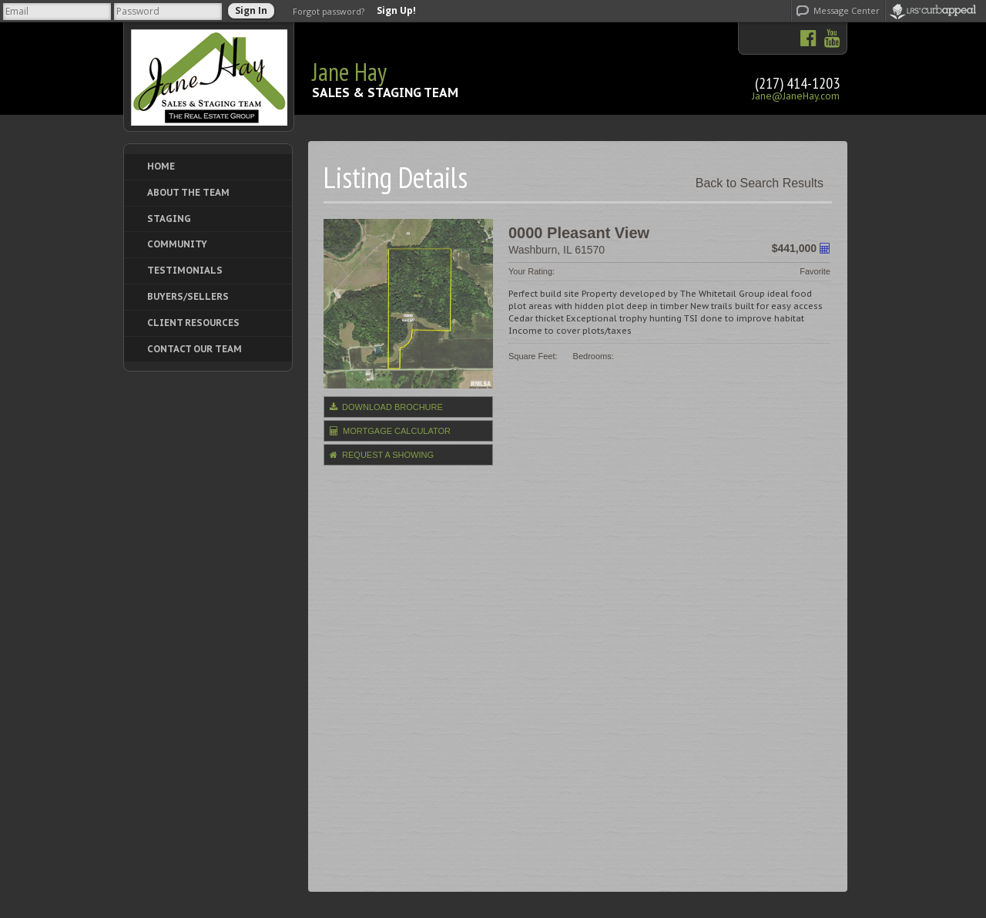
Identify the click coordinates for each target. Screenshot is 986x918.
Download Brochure (386, 407)
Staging (169, 218)
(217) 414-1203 (797, 83)
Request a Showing (382, 454)
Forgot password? (328, 11)
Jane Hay (349, 71)
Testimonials (185, 270)
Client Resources (193, 322)
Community (177, 244)
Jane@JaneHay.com (796, 96)
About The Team (188, 192)
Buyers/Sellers (188, 296)
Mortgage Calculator (390, 430)
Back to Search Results (759, 183)
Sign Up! (396, 11)
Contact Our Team (194, 349)
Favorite (815, 271)
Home (161, 166)
